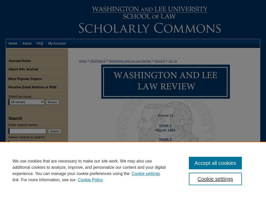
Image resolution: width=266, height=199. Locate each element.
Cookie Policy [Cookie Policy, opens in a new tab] (90, 180)
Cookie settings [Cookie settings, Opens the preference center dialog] (215, 179)
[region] (133, 170)
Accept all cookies (215, 163)
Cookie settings (146, 173)
